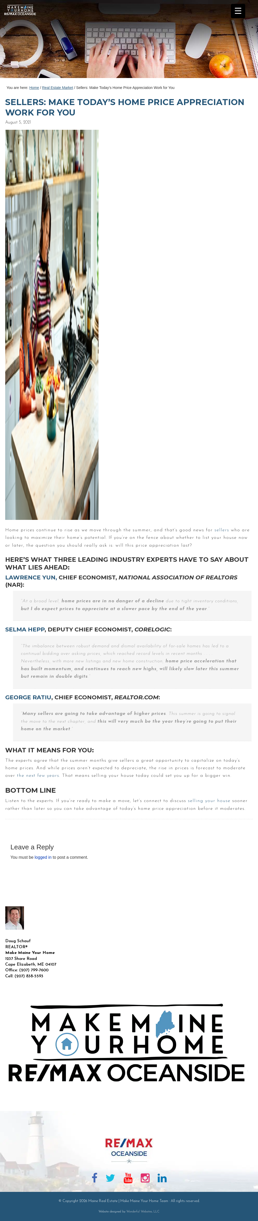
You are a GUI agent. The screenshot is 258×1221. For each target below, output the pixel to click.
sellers (221, 530)
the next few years (38, 775)
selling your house (209, 800)
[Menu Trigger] (238, 11)
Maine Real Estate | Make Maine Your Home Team (23, 40)
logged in (43, 857)
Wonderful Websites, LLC (142, 1211)
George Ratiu (28, 697)
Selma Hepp (25, 629)
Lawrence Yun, (31, 577)
